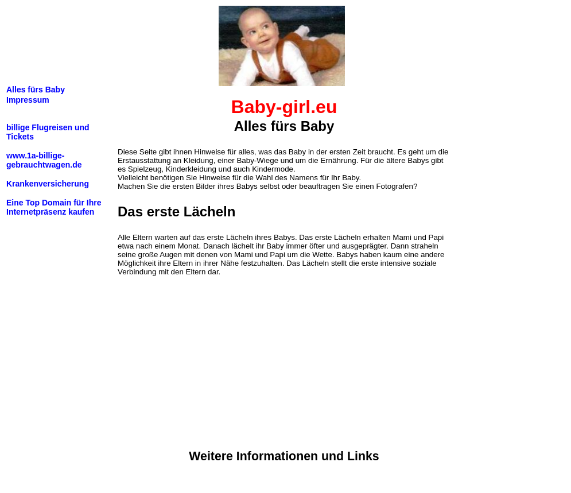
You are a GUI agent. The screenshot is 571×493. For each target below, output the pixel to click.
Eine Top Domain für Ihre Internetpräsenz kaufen (53, 207)
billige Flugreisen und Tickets (48, 132)
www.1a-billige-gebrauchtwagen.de (43, 160)
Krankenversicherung (47, 183)
